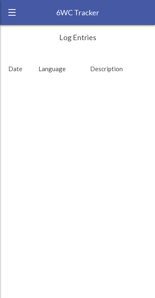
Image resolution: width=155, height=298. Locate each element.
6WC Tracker (77, 12)
